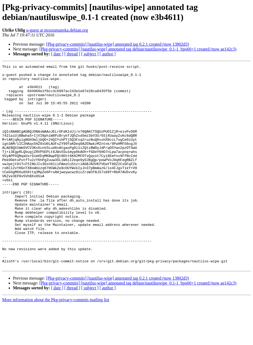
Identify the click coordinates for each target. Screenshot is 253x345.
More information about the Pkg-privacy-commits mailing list (55, 340)
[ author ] (108, 54)
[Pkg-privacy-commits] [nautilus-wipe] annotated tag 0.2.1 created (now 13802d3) (117, 44)
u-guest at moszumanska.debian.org (57, 30)
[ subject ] (90, 54)
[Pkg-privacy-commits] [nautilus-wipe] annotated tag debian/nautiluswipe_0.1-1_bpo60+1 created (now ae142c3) (138, 49)
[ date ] (57, 54)
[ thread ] (72, 54)
